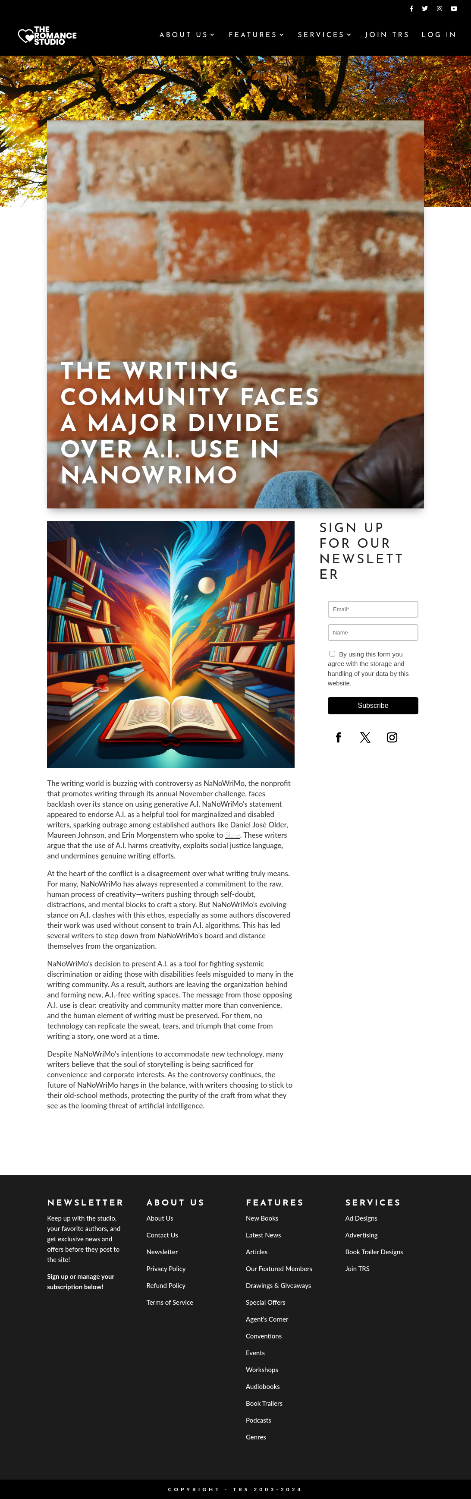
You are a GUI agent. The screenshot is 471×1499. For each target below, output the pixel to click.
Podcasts (258, 1420)
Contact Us (162, 1235)
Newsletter (162, 1252)
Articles (256, 1252)
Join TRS (387, 35)
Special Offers (266, 1302)
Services (321, 35)
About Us (183, 35)
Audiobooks (263, 1386)
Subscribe (373, 705)
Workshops (262, 1369)
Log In (439, 35)
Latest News (263, 1235)
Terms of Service (170, 1302)
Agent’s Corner (267, 1319)
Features (253, 35)
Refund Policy (166, 1285)
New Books (262, 1218)
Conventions (264, 1336)
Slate (232, 834)
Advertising (361, 1235)
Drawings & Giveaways (278, 1285)
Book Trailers (264, 1403)
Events (255, 1353)
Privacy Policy (166, 1268)
